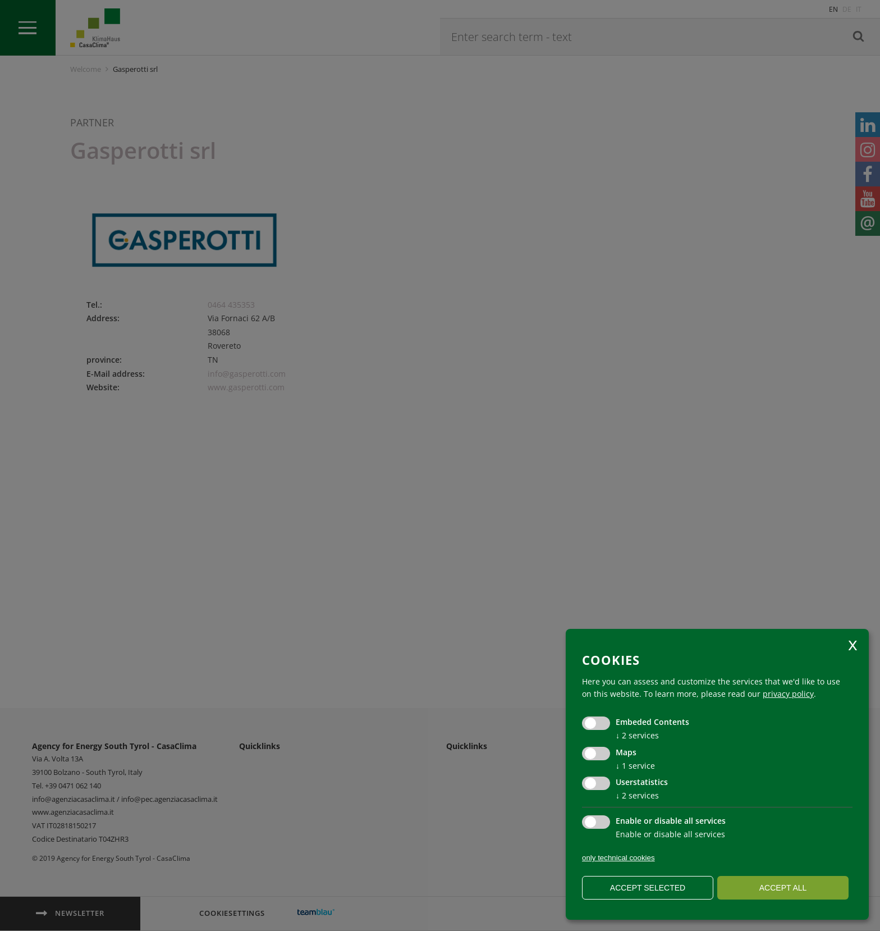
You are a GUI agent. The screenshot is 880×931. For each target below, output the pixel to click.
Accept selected (647, 887)
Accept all (783, 887)
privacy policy (788, 693)
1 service (635, 765)
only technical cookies (618, 858)
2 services (637, 735)
